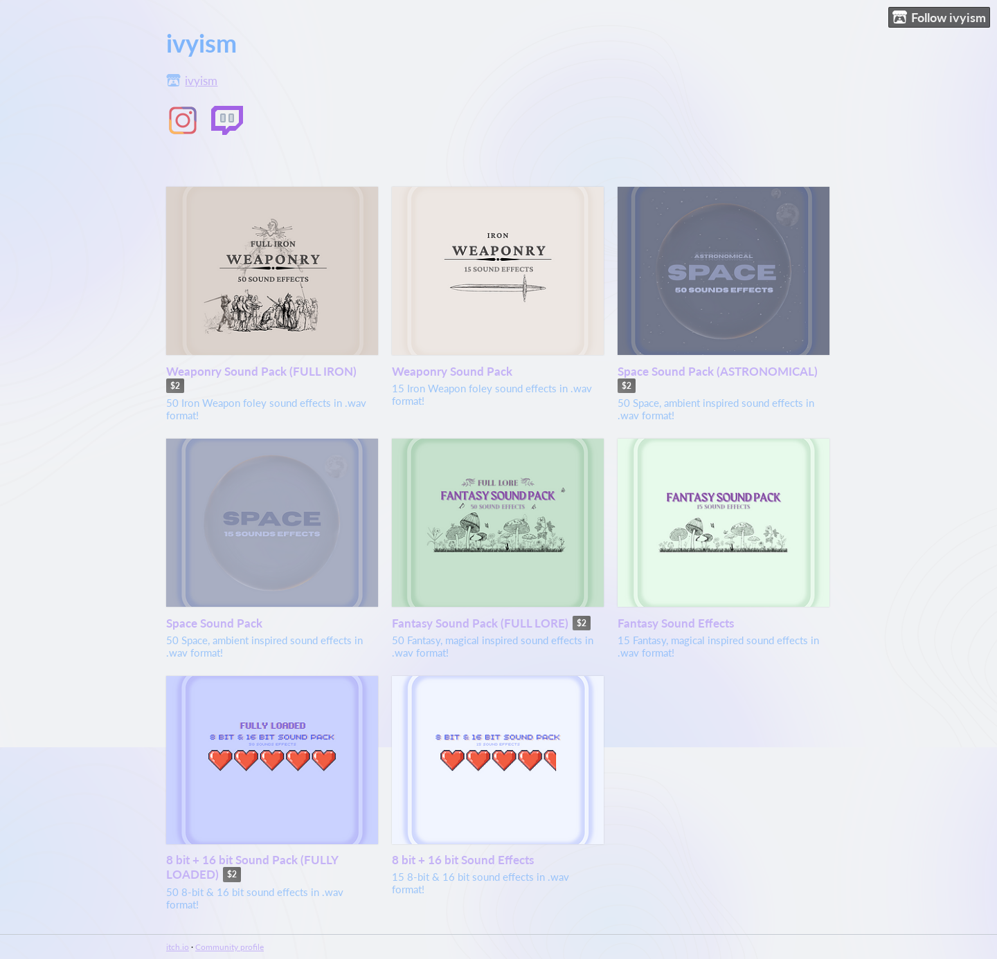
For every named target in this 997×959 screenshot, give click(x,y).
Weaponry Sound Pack (452, 371)
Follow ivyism (939, 18)
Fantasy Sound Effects (676, 623)
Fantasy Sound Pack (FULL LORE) (480, 623)
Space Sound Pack (214, 623)
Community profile (229, 947)
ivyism (201, 80)
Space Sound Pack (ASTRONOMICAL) (718, 371)
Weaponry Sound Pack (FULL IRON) (261, 371)
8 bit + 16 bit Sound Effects (463, 859)
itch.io (177, 947)
